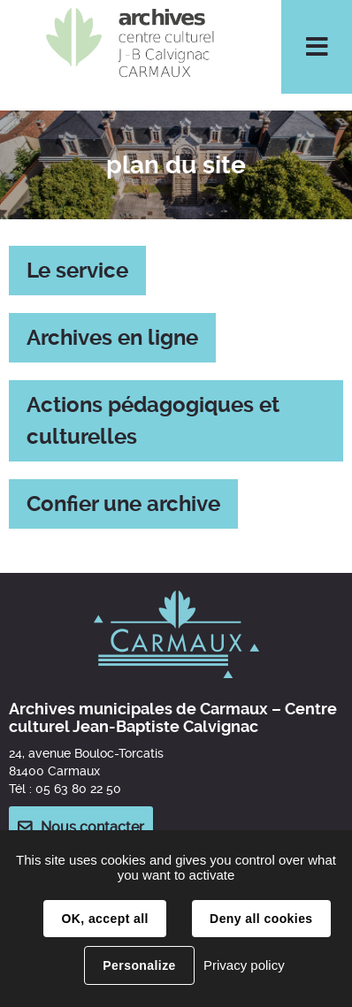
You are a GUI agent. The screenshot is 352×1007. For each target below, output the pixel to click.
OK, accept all (104, 919)
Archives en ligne (112, 337)
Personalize (139, 965)
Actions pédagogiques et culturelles (153, 421)
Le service (77, 270)
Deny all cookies (261, 919)
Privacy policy (244, 965)
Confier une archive (123, 504)
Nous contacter (92, 827)
